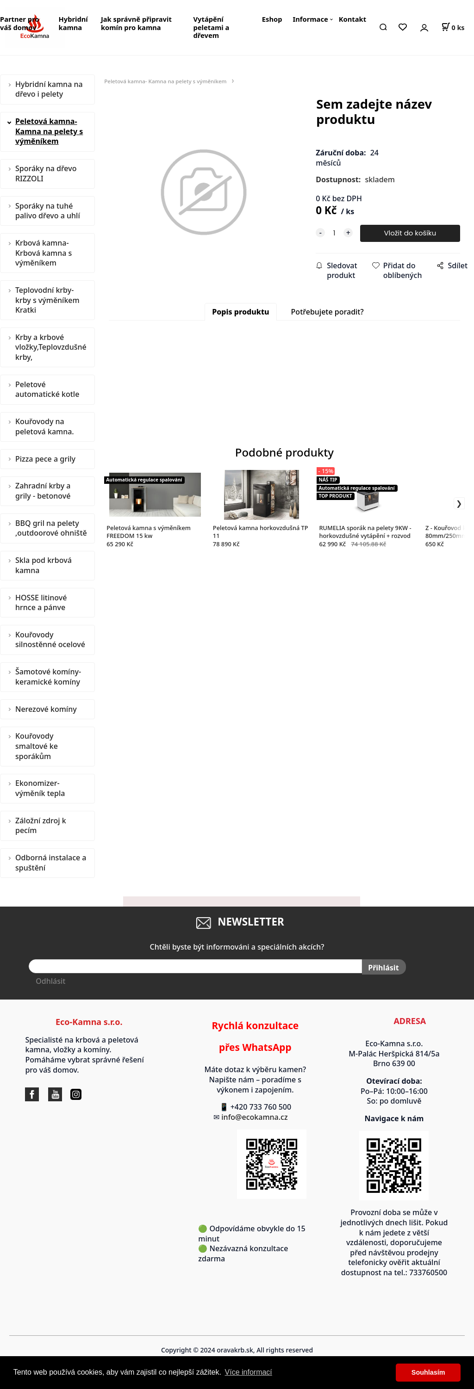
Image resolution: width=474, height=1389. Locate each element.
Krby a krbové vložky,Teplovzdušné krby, (51, 347)
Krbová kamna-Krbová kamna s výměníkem (43, 253)
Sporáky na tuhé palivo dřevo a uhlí (47, 211)
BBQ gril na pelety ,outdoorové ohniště (51, 528)
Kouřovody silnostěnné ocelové (50, 640)
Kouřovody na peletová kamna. (44, 426)
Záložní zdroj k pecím (40, 825)
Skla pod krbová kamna (43, 565)
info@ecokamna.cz (259, 1117)
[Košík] (453, 27)
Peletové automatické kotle (47, 389)
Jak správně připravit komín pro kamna (136, 23)
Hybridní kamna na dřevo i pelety (49, 89)
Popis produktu (240, 312)
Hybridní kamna (73, 23)
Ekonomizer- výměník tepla (40, 788)
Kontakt (352, 19)
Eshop (272, 19)
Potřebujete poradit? (327, 312)
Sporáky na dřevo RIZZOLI (45, 173)
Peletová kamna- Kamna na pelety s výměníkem (49, 131)
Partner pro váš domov (19, 23)
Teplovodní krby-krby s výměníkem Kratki (47, 300)
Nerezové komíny (46, 709)
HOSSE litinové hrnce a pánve (41, 603)
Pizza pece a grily (45, 459)
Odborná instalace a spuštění (51, 862)
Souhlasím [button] (428, 1372)
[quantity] (334, 233)
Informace (310, 19)
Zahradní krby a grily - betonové (42, 491)
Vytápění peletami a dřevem (211, 27)
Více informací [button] (248, 1372)
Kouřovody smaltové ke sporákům (36, 746)
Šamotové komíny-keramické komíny (48, 677)
